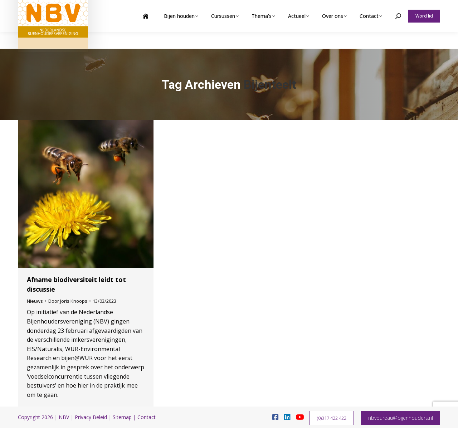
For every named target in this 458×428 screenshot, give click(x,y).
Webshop (384, 8)
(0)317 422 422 (331, 418)
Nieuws (35, 301)
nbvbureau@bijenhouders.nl (400, 417)
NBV (64, 417)
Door (67, 301)
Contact (146, 417)
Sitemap (122, 417)
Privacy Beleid (91, 417)
